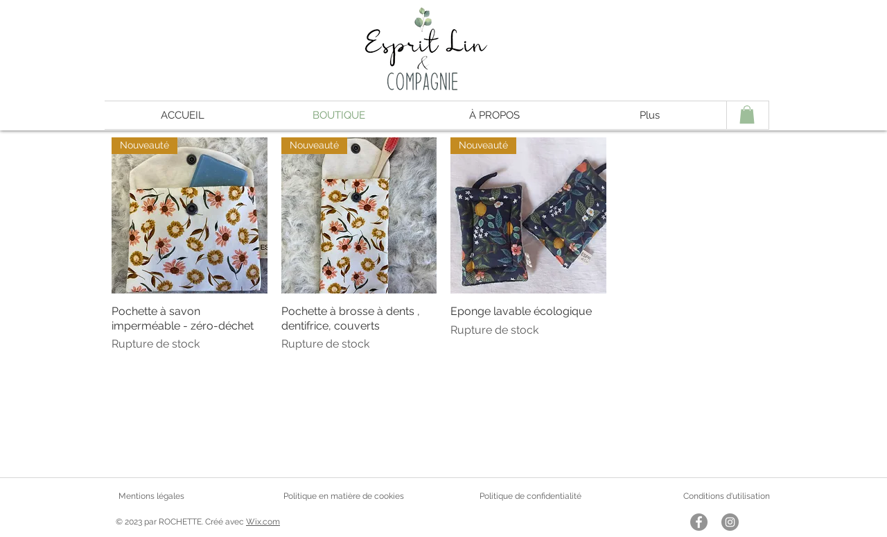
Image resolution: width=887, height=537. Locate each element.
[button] (747, 114)
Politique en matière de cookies (344, 496)
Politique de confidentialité (530, 496)
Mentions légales (151, 496)
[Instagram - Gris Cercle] (730, 522)
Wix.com (263, 522)
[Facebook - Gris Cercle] (699, 522)
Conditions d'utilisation (726, 496)
